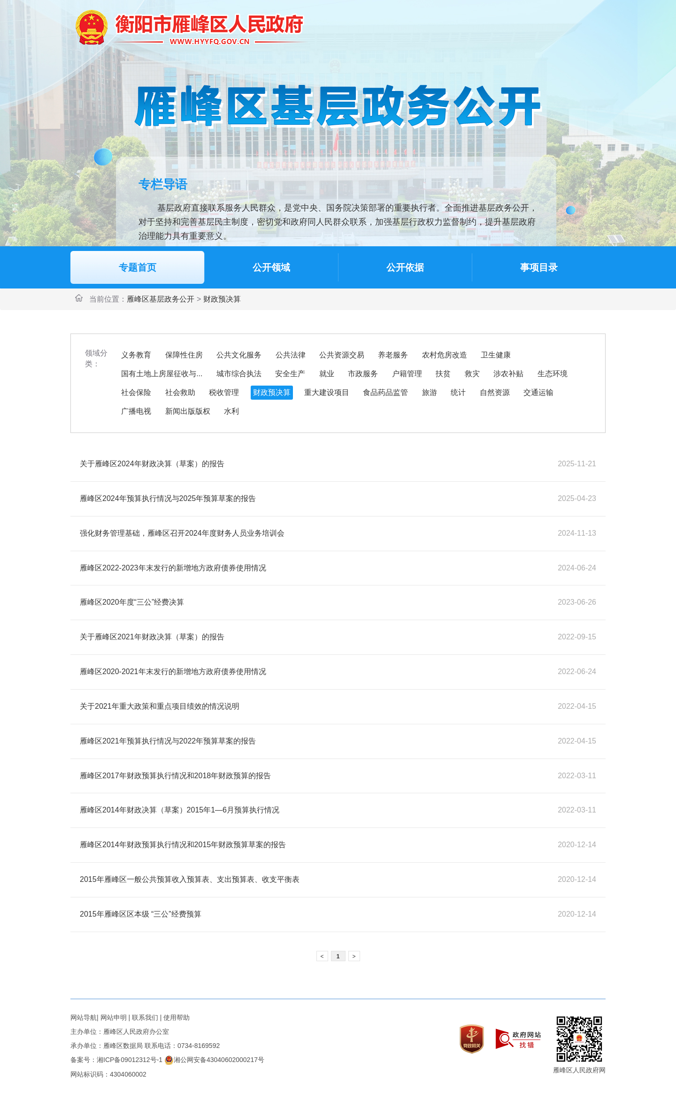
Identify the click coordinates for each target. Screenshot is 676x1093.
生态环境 (553, 374)
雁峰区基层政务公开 (160, 299)
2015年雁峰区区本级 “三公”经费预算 (140, 914)
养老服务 (393, 355)
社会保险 (136, 392)
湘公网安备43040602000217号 (214, 1059)
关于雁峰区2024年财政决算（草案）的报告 (152, 464)
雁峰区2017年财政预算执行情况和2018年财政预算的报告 (175, 776)
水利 (231, 411)
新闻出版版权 (187, 411)
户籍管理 (407, 374)
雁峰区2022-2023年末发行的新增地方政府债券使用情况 (173, 568)
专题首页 (137, 267)
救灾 (472, 374)
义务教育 (136, 355)
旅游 (429, 392)
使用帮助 (176, 1017)
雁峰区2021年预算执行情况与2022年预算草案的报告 (168, 741)
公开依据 (405, 267)
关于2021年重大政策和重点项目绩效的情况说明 (159, 706)
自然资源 (495, 392)
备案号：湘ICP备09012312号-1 (116, 1059)
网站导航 (83, 1017)
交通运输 (538, 392)
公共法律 (291, 355)
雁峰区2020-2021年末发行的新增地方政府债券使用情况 (173, 672)
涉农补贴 (508, 374)
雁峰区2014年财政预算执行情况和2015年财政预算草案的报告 (183, 845)
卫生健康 (496, 355)
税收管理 (224, 392)
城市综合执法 (238, 374)
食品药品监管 (385, 392)
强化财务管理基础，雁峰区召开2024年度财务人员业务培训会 (182, 533)
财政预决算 (222, 299)
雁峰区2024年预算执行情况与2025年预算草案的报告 (168, 498)
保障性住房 (184, 355)
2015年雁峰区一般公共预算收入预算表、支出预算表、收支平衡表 (190, 879)
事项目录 (539, 267)
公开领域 (271, 267)
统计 (458, 392)
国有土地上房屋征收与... (161, 374)
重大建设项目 (326, 392)
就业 (326, 374)
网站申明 (113, 1017)
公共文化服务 (238, 355)
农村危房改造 (444, 355)
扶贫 (443, 374)
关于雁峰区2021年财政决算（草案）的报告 (152, 637)
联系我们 (145, 1017)
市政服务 (363, 374)
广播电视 (136, 411)
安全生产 (290, 374)
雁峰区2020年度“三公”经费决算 (132, 602)
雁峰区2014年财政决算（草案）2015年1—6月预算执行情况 (179, 810)
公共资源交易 (341, 355)
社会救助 (180, 392)
